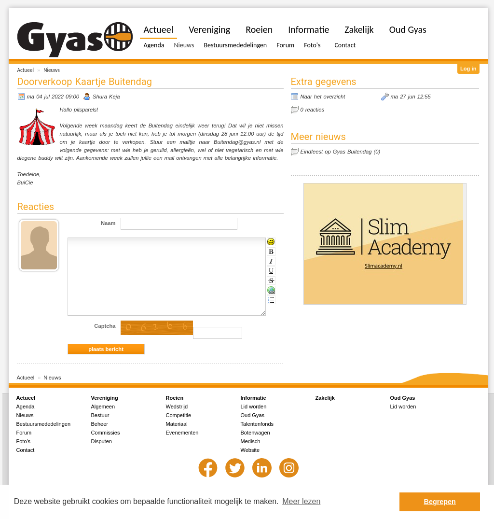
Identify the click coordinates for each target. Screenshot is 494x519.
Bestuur (100, 415)
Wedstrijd (177, 406)
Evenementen (182, 432)
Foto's (312, 45)
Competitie (179, 415)
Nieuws (51, 70)
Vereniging (209, 29)
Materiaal (177, 424)
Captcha (104, 326)
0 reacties (313, 109)
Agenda (154, 45)
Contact (345, 45)
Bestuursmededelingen (235, 45)
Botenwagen (255, 432)
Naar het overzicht (323, 96)
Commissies (105, 432)
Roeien (259, 29)
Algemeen (103, 406)
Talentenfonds (257, 424)
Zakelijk (358, 29)
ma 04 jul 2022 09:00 (53, 96)
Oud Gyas (407, 29)
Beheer (99, 424)
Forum (285, 45)
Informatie (308, 29)
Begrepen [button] (440, 501)
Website (250, 450)
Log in (468, 68)
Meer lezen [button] (301, 501)
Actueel (25, 70)
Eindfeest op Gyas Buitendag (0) (341, 151)
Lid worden (254, 406)
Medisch (251, 441)
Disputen (101, 441)
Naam (108, 223)
